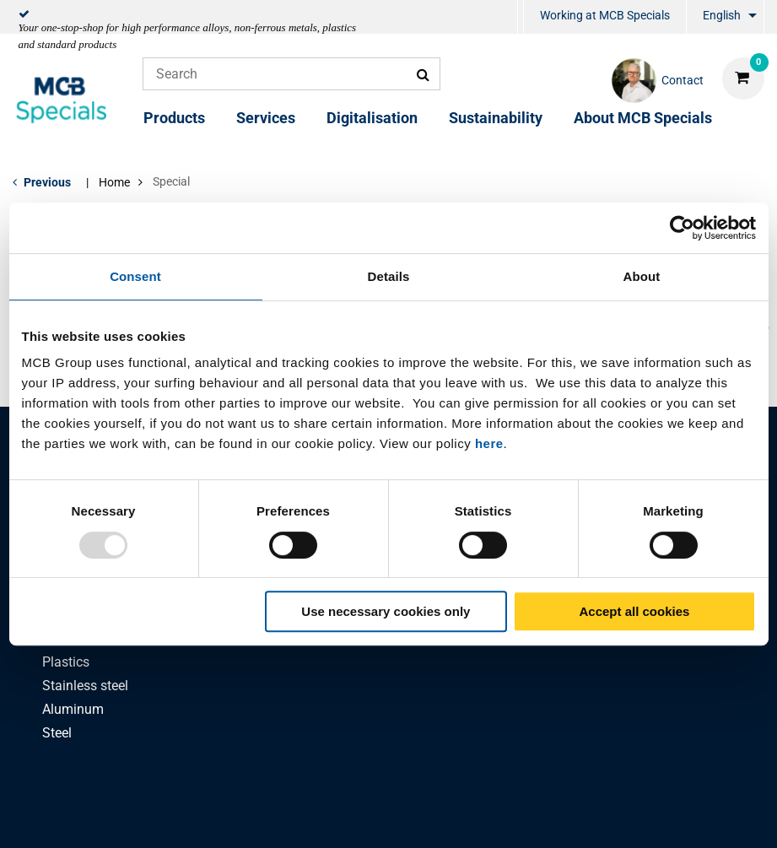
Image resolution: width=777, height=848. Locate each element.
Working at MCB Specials (605, 15)
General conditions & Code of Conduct (409, 816)
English (722, 15)
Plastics (65, 662)
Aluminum (73, 709)
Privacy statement (218, 816)
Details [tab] (389, 276)
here (489, 443)
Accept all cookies (635, 611)
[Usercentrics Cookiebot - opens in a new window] (682, 227)
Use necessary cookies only (385, 611)
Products (174, 118)
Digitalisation (372, 118)
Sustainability (495, 118)
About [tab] (642, 276)
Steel (57, 733)
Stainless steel (85, 686)
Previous (47, 182)
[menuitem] (520, 17)
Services (265, 118)
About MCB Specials (643, 118)
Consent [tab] (135, 276)
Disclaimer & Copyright (614, 816)
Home (114, 182)
